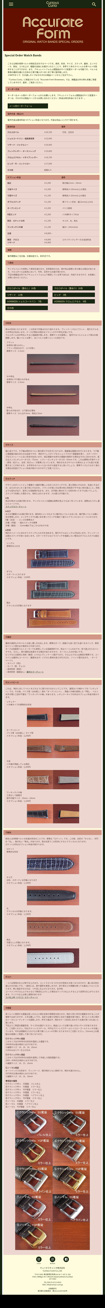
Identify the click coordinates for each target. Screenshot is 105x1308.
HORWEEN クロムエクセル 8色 (70, 301)
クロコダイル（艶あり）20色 (68, 288)
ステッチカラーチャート (16, 506)
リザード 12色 (15, 294)
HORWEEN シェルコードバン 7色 (24, 301)
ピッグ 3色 (60, 294)
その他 (10, 308)
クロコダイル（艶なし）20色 (21, 288)
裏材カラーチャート (35, 671)
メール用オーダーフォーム (20, 106)
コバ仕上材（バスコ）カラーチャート (21, 997)
